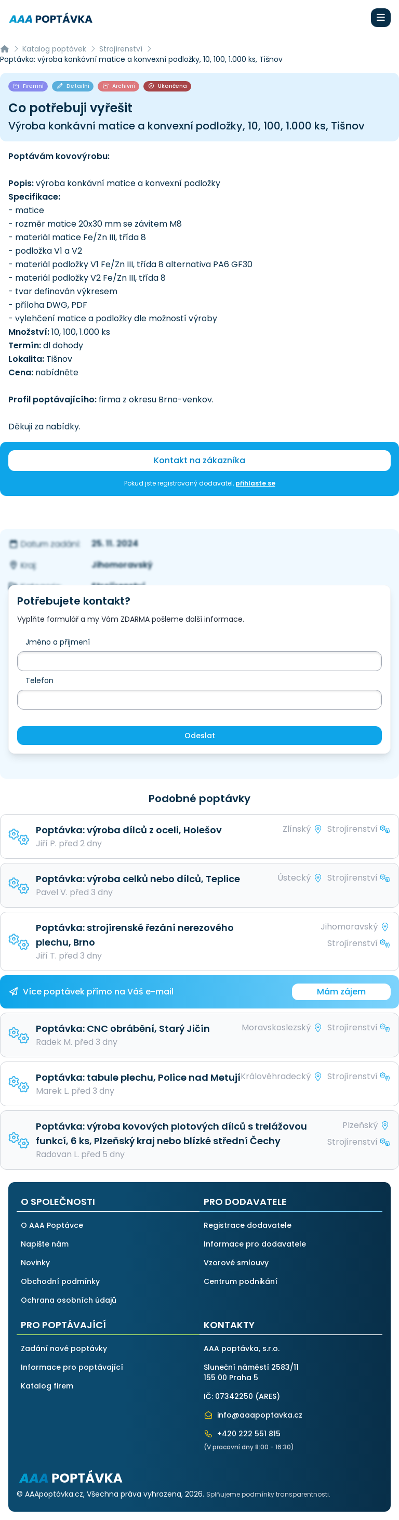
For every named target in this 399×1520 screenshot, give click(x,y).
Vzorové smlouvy (236, 1262)
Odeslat (199, 735)
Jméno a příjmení (57, 642)
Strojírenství (120, 49)
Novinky (35, 1262)
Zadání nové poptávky (64, 1348)
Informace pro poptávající (72, 1367)
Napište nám (45, 1244)
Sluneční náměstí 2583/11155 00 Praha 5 (251, 1372)
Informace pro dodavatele (255, 1244)
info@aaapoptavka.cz (253, 1415)
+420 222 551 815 (242, 1434)
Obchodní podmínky (60, 1281)
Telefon (39, 680)
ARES (267, 1396)
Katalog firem (47, 1386)
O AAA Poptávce (52, 1225)
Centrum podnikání (240, 1281)
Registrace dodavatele (247, 1225)
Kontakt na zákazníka (199, 460)
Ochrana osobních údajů (68, 1300)
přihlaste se (255, 483)
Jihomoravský (122, 565)
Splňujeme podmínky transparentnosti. (268, 1494)
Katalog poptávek (54, 49)
